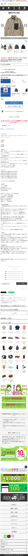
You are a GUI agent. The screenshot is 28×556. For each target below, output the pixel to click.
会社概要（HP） (4, 544)
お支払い (14, 504)
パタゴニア (15, 298)
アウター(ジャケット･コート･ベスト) (9, 301)
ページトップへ (26, 467)
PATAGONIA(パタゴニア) (7, 302)
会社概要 (14, 531)
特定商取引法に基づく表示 (7, 549)
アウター (20, 298)
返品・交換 (14, 512)
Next (25, 25)
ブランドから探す (8, 298)
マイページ (14, 524)
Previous (2, 25)
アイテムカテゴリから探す (10, 300)
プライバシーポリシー (6, 552)
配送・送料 (14, 508)
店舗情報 (3, 546)
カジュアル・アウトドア (10, 295)
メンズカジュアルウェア (21, 300)
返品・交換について (20, 441)
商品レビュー (4, 541)
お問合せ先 (14, 516)
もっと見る (14, 313)
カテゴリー (14, 520)
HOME (2, 295)
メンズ (24, 298)
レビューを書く (21, 283)
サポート (14, 528)
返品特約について (6, 125)
